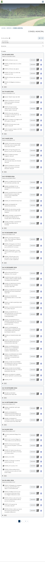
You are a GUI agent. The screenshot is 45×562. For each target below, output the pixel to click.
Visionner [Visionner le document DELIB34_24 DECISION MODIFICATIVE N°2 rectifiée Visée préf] (33, 308)
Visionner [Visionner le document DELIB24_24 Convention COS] (33, 466)
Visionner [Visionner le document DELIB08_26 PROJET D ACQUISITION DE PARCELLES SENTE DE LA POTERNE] (33, 223)
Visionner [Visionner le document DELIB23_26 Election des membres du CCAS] (33, 78)
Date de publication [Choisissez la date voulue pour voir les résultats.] (5, 41)
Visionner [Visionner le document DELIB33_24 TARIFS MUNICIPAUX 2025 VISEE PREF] (33, 303)
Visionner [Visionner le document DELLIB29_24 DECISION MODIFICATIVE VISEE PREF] (33, 394)
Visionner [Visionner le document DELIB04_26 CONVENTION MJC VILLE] (33, 201)
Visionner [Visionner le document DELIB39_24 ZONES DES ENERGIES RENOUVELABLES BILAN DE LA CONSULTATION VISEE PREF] (33, 341)
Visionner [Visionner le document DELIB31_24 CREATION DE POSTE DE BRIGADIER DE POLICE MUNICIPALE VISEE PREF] (33, 291)
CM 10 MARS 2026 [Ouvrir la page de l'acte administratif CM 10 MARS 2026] (8, 91)
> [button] (27, 521)
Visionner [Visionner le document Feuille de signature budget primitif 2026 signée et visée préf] (33, 130)
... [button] (23, 521)
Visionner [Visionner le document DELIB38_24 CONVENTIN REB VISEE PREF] (33, 336)
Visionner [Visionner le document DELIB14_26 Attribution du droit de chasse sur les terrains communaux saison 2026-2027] (33, 102)
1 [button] (19, 521)
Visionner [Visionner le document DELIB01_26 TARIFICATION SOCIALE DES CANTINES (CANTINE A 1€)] (33, 182)
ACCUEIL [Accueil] (3, 28)
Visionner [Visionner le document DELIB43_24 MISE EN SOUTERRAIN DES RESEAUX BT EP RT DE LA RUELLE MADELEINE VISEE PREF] (33, 370)
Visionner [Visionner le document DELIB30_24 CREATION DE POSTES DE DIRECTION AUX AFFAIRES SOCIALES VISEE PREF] (33, 285)
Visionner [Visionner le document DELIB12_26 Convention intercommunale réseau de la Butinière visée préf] (33, 161)
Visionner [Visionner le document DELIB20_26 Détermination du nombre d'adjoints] (33, 64)
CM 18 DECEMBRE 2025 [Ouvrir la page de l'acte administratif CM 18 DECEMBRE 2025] (9, 233)
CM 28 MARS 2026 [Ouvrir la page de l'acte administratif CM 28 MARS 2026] (8, 54)
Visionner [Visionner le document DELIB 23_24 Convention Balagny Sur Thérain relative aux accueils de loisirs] (33, 440)
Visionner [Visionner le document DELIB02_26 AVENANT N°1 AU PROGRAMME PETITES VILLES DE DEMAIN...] (33, 188)
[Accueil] (2, 2)
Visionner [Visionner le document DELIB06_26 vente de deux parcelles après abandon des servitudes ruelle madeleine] (33, 211)
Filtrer (41, 38)
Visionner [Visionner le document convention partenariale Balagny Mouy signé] (33, 435)
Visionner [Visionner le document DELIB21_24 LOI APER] (33, 457)
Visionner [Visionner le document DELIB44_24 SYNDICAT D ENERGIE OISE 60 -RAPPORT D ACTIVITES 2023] (33, 375)
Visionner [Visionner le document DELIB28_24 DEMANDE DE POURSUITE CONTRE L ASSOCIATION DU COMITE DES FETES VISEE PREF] (33, 420)
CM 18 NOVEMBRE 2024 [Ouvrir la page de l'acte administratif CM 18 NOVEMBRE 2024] (9, 388)
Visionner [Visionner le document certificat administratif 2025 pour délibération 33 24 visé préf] (33, 273)
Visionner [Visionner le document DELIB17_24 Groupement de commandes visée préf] (33, 505)
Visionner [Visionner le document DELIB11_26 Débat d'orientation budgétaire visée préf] (33, 155)
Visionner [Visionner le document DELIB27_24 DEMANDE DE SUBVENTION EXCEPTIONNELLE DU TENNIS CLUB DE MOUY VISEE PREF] (33, 414)
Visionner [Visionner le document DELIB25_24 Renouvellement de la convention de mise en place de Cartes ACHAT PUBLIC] (33, 471)
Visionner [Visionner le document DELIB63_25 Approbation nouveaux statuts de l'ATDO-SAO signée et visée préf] (33, 252)
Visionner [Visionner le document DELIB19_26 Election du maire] (33, 60)
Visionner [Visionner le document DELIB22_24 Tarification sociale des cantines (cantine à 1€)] (33, 461)
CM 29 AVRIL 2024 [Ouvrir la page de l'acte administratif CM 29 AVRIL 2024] (8, 480)
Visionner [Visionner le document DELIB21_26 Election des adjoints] (33, 69)
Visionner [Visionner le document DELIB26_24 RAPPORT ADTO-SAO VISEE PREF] (33, 408)
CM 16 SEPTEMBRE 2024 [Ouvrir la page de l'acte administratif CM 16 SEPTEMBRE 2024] (9, 402)
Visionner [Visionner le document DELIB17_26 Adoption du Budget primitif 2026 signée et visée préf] (33, 120)
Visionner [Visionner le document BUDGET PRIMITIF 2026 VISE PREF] (33, 97)
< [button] (17, 521)
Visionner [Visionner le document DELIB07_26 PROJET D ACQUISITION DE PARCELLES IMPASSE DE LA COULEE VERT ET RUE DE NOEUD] (33, 217)
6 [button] (25, 521)
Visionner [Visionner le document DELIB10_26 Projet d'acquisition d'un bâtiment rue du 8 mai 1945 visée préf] (33, 150)
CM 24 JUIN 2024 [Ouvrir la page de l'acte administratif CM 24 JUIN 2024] (7, 429)
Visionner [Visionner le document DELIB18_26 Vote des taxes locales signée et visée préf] (33, 125)
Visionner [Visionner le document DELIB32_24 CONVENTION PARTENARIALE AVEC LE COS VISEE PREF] (33, 298)
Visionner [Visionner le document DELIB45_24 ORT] (33, 380)
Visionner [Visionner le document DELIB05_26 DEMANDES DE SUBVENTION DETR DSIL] (33, 205)
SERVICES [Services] (9, 28)
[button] (38, 60)
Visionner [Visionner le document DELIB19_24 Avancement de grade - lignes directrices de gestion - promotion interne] (33, 445)
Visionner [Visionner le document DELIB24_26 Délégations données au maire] (33, 83)
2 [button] (21, 521)
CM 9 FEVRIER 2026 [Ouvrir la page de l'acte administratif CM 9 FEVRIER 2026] (8, 176)
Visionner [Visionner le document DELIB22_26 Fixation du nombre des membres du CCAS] (33, 73)
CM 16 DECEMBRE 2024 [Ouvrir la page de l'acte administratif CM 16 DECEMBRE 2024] (9, 267)
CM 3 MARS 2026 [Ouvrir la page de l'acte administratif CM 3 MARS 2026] (7, 138)
